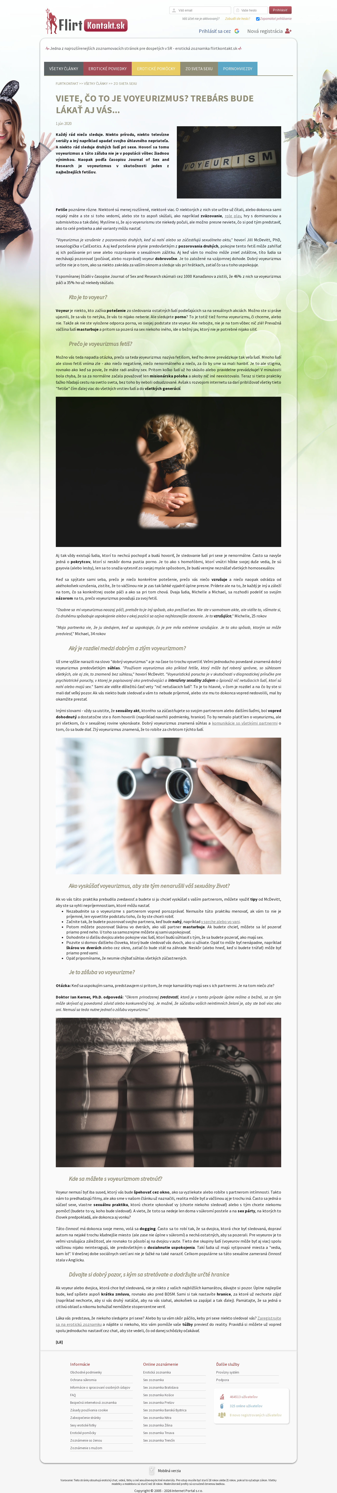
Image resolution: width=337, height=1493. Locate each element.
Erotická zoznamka (157, 1372)
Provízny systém (227, 1372)
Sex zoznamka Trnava (158, 1433)
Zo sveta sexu (199, 68)
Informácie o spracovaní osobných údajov (100, 1387)
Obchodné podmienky (86, 1372)
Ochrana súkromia (83, 1380)
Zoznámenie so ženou (86, 1440)
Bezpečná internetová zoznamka (93, 1402)
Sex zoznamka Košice (158, 1395)
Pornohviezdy (237, 68)
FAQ (73, 1395)
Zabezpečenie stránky (85, 1418)
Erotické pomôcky (156, 68)
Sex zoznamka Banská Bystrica (164, 1410)
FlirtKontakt (67, 83)
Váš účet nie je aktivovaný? (200, 18)
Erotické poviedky (107, 68)
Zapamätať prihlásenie (276, 18)
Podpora (222, 1380)
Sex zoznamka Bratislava (160, 1387)
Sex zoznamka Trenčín (159, 1440)
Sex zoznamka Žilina (157, 1425)
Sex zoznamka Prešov (158, 1402)
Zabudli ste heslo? (237, 18)
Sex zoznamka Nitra (157, 1418)
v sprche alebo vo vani (220, 921)
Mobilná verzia (169, 1470)
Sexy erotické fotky (83, 1425)
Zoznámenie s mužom (86, 1448)
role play (233, 215)
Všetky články (63, 68)
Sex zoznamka (153, 1380)
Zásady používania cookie (89, 1410)
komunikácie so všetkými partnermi (245, 723)
